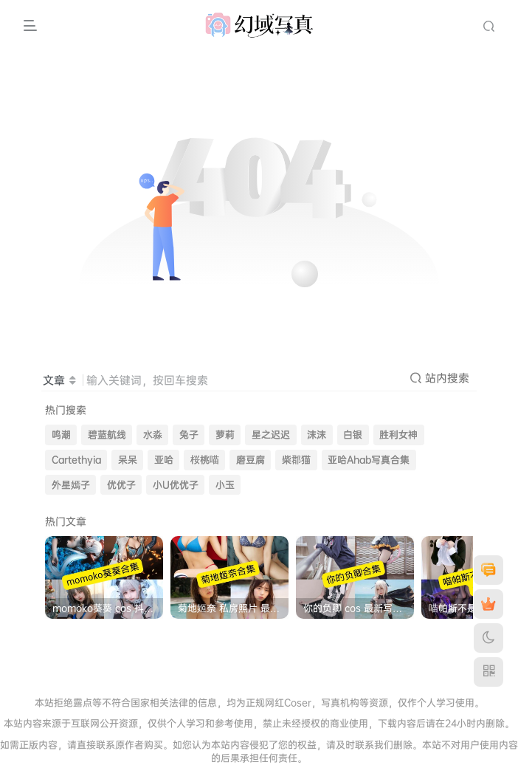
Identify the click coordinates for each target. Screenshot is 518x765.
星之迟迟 (271, 434)
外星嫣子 (71, 484)
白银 (352, 434)
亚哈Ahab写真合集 (369, 459)
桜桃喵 (204, 459)
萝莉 (225, 434)
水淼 (152, 434)
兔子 (188, 434)
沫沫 (316, 434)
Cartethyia (76, 459)
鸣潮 (61, 434)
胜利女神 (398, 434)
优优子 (121, 484)
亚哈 (163, 459)
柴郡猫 (296, 459)
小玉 (225, 484)
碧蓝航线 (107, 434)
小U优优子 (175, 484)
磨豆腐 (250, 459)
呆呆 (127, 459)
